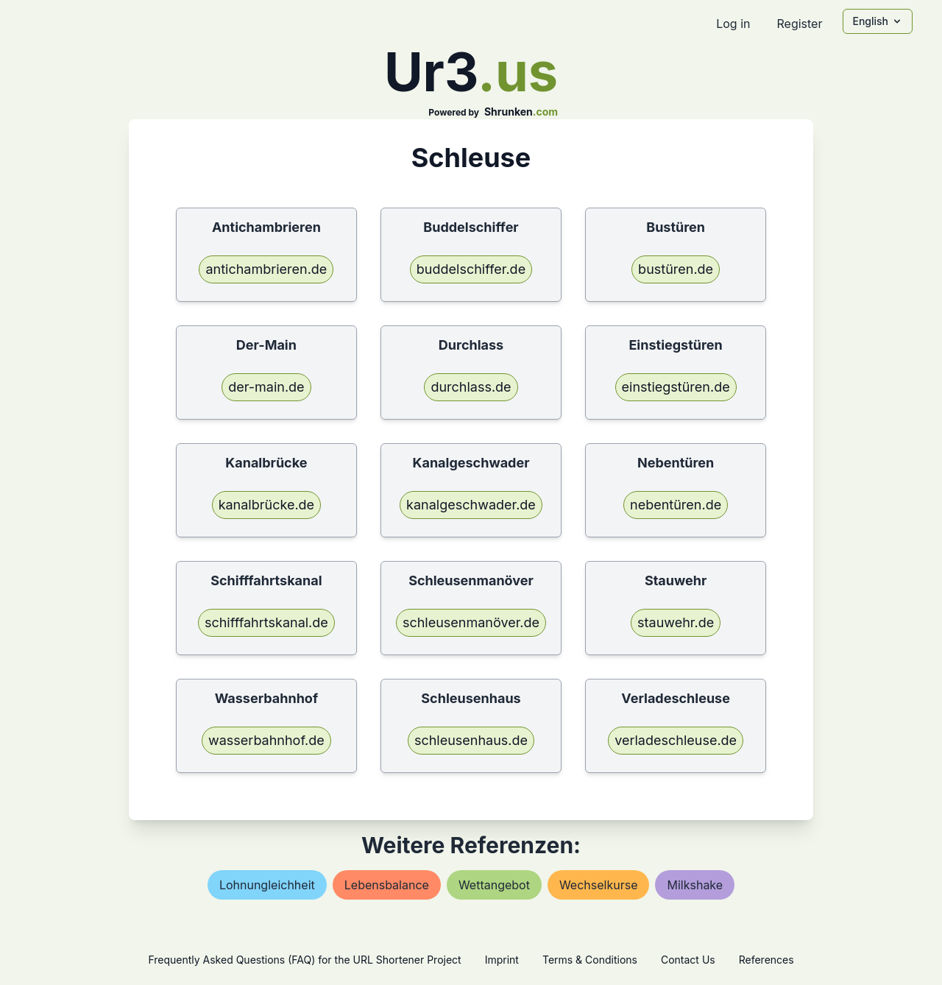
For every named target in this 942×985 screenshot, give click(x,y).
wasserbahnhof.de (266, 740)
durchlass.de (471, 387)
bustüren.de (675, 269)
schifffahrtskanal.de (266, 622)
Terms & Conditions (589, 959)
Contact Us (688, 959)
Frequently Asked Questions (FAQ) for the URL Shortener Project (304, 959)
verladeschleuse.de (676, 740)
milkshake (695, 885)
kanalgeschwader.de (471, 504)
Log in (733, 23)
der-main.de (266, 387)
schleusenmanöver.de (471, 622)
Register (799, 23)
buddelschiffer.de (471, 269)
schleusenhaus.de (471, 740)
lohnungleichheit (267, 885)
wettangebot (494, 885)
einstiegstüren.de (676, 387)
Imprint (502, 959)
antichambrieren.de (266, 269)
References (766, 959)
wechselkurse (598, 885)
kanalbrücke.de (266, 504)
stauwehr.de (675, 622)
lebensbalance (386, 885)
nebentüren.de (675, 504)
